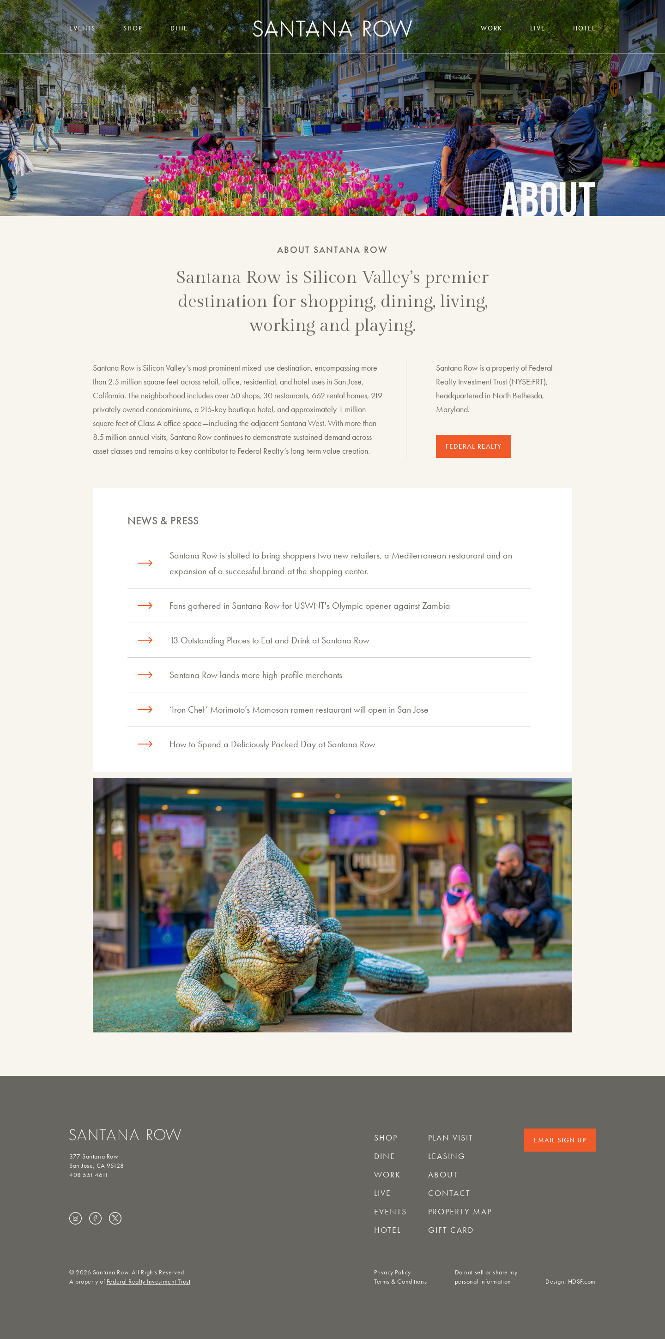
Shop (133, 28)
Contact (449, 1193)
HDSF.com (582, 1281)
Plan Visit (450, 1138)
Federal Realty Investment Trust (148, 1281)
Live (537, 28)
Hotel (584, 28)
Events (82, 28)
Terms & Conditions (400, 1281)
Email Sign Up (560, 1140)
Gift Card (451, 1230)
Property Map (460, 1212)
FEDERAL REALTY (474, 446)
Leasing (447, 1156)
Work (491, 28)
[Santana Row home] (332, 28)
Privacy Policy (392, 1272)
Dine (179, 28)
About (443, 1175)
